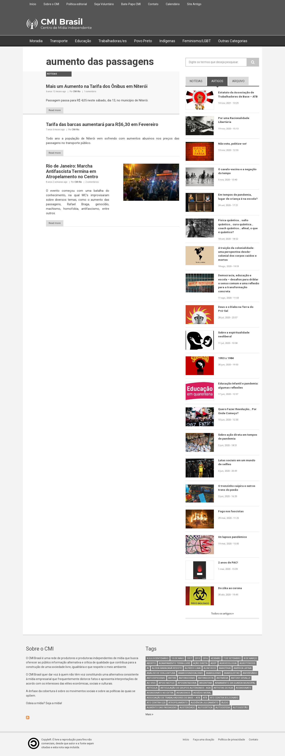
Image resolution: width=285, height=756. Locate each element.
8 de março (250, 660)
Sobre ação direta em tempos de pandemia (238, 438)
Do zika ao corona (230, 589)
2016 (205, 660)
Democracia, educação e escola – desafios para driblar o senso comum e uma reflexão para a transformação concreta (238, 284)
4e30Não (215, 660)
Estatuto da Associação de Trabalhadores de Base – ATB (238, 94)
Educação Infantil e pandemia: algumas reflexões (238, 387)
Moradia (36, 41)
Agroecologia (228, 664)
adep (214, 664)
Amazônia (225, 669)
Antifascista (205, 679)
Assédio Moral (202, 694)
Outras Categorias (232, 41)
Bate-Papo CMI (131, 4)
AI (148, 669)
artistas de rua (223, 689)
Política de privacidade (232, 741)
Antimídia (222, 679)
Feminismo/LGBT (197, 41)
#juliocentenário (157, 660)
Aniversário (250, 674)
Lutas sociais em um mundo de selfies (237, 463)
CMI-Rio (76, 91)
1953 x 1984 (226, 359)
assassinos (183, 694)
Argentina (205, 684)
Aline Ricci (210, 669)
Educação (83, 41)
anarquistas (232, 674)
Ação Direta (200, 664)
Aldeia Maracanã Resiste (167, 669)
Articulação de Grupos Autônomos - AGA (185, 689)
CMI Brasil (62, 22)
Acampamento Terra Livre (174, 664)
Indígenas (167, 41)
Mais (149, 715)
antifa (172, 679)
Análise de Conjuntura (161, 674)
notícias (196, 81)
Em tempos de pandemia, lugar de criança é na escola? (238, 196)
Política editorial (76, 4)
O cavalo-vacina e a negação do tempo (237, 171)
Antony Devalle (240, 679)
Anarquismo (213, 674)
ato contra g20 (156, 704)
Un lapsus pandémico (232, 538)
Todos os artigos (221, 615)
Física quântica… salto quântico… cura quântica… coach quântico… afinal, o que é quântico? (238, 226)
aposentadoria (187, 684)
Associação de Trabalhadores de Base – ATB (173, 699)
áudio (224, 704)
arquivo (238, 81)
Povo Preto (143, 41)
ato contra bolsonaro (224, 699)
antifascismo (187, 679)
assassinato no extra (160, 694)
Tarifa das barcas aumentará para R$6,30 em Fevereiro (102, 124)
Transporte (59, 41)
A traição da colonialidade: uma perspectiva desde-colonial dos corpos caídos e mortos (238, 254)
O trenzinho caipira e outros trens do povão (237, 489)
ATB (205, 699)
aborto (151, 664)
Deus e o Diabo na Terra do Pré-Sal (236, 310)
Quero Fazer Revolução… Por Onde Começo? (238, 412)
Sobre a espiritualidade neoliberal (234, 336)
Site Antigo (194, 4)
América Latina (242, 669)
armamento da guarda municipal (235, 684)
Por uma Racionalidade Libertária (234, 120)
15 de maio (178, 660)
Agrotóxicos (247, 664)
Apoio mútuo (167, 684)
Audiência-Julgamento (204, 704)
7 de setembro (232, 660)
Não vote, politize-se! (232, 143)
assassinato (243, 689)
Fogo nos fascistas (231, 512)
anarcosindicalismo (190, 674)
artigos (219, 81)
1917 (189, 660)
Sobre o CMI (51, 4)
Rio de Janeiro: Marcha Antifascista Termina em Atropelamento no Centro (72, 172)
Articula (152, 689)
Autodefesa (222, 709)
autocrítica (205, 709)
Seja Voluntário (104, 4)
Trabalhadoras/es (112, 41)
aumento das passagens (162, 709)
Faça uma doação (204, 741)
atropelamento (178, 704)
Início (33, 4)
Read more (57, 110)
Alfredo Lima (193, 669)
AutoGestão (240, 709)
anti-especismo (156, 679)
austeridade (187, 709)
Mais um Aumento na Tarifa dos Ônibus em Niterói (96, 86)
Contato (153, 4)
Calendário (173, 4)
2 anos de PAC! (228, 564)
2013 (197, 660)
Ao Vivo (151, 684)
